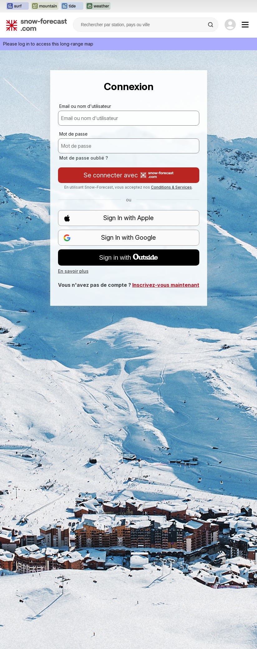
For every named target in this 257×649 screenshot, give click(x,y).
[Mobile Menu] (245, 24)
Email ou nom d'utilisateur (85, 106)
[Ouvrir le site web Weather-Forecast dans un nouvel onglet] (98, 6)
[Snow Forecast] (36, 24)
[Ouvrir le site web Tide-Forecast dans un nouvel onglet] (72, 6)
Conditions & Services (171, 187)
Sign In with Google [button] (109, 238)
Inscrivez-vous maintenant (165, 285)
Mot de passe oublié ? (83, 158)
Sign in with (128, 257)
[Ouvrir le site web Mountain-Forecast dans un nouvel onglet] (44, 6)
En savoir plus (73, 271)
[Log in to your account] (230, 24)
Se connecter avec (128, 175)
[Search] (211, 24)
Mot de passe (73, 134)
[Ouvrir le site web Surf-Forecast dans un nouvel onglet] (17, 6)
